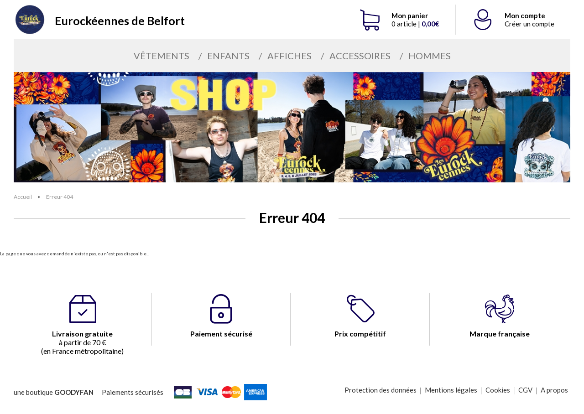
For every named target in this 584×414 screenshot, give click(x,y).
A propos (554, 390)
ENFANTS (228, 55)
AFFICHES (289, 55)
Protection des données (380, 390)
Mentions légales (451, 390)
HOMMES (429, 55)
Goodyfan (74, 392)
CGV (525, 390)
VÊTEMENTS (161, 55)
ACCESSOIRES (360, 55)
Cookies (497, 390)
